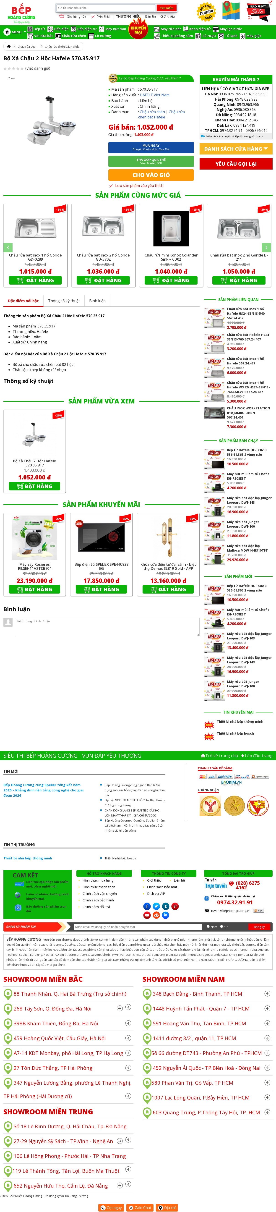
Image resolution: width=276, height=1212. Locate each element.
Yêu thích (100, 16)
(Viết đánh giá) (26, 68)
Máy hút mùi (115, 28)
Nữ (226, 927)
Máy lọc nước (231, 28)
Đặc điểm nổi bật (23, 300)
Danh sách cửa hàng (233, 149)
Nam (214, 927)
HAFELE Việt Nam (154, 94)
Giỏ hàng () (72, 16)
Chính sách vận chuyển (100, 893)
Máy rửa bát (171, 28)
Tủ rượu (209, 35)
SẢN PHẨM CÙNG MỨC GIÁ (138, 195)
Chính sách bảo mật (162, 887)
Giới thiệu (167, 16)
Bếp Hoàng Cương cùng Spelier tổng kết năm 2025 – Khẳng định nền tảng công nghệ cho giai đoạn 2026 (43, 790)
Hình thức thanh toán (99, 887)
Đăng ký (259, 927)
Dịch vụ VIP (156, 893)
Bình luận (97, 300)
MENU (19, 32)
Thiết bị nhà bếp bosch (120, 858)
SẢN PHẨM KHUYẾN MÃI (101, 504)
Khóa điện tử (200, 28)
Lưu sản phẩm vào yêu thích (135, 185)
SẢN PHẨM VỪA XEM (101, 401)
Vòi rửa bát (43, 35)
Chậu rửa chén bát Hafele (62, 47)
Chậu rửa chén (74, 35)
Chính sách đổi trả (96, 906)
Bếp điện (61, 28)
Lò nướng (103, 35)
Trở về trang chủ (221, 755)
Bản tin (150, 16)
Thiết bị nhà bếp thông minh (27, 858)
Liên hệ (179, 880)
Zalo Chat (140, 1207)
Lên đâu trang (259, 755)
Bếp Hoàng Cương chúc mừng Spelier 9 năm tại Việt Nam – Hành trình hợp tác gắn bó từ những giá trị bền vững (135, 825)
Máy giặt (254, 35)
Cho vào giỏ (151, 175)
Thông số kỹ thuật (64, 300)
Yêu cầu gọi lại (236, 164)
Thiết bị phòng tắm (177, 35)
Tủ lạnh (231, 35)
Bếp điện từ (87, 28)
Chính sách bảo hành (98, 900)
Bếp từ (39, 28)
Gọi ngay (111, 1207)
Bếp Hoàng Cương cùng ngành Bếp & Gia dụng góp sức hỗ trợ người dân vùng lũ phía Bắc (135, 790)
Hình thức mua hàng (98, 880)
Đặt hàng (39, 280)
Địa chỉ (167, 1207)
